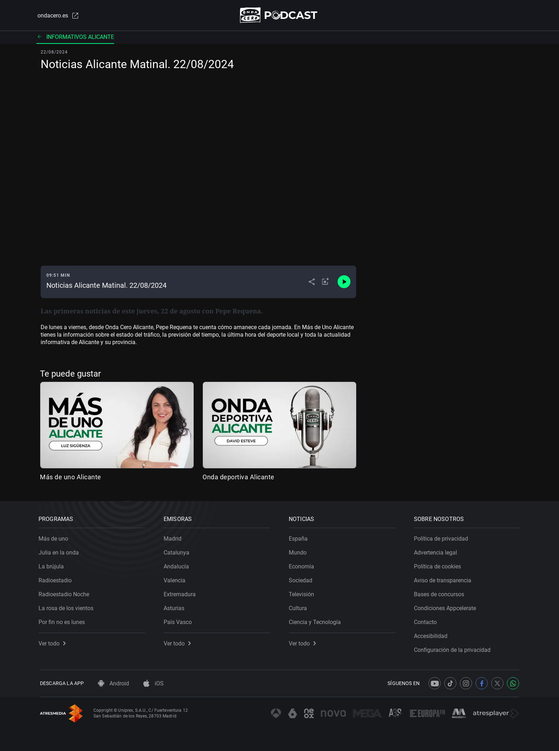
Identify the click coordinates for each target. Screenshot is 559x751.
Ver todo (53, 642)
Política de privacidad (442, 537)
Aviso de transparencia (444, 579)
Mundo (299, 551)
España (299, 537)
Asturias (175, 606)
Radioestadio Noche (65, 592)
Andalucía (177, 565)
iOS (153, 683)
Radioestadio (56, 579)
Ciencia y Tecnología (316, 620)
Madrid (174, 537)
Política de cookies (438, 565)
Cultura (299, 606)
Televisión (303, 592)
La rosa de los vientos (67, 606)
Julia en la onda (60, 551)
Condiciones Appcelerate (446, 606)
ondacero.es (57, 15)
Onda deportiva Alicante (238, 477)
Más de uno (55, 537)
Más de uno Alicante (70, 477)
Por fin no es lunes (63, 620)
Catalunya (178, 551)
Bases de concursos (440, 592)
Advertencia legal (436, 551)
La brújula (52, 565)
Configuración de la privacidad (453, 648)
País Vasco (179, 620)
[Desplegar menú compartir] (311, 282)
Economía (303, 565)
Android (113, 683)
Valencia (176, 579)
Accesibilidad (432, 634)
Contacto (426, 620)
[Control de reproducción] (344, 282)
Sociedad (302, 579)
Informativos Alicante (75, 37)
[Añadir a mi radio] (325, 282)
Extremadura (181, 592)
